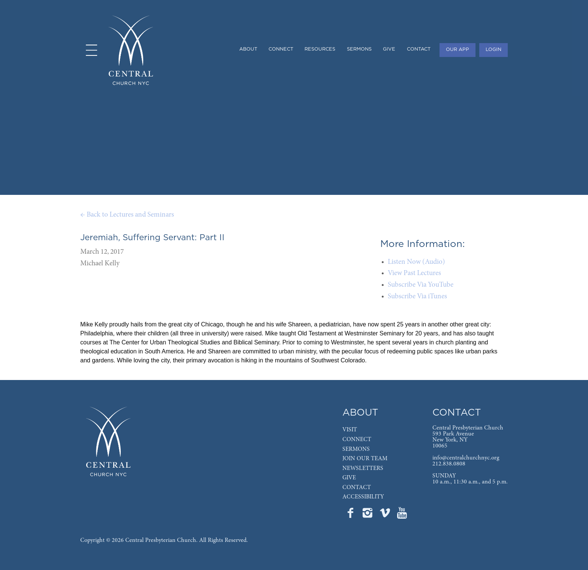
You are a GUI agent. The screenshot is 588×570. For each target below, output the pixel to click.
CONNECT (356, 440)
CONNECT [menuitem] (280, 49)
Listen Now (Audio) (416, 262)
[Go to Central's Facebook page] (351, 515)
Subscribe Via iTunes (417, 296)
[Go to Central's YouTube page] (402, 515)
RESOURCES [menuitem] (319, 49)
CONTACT (356, 488)
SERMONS (356, 449)
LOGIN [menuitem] (493, 49)
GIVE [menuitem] (389, 49)
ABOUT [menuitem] (248, 49)
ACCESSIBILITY (363, 497)
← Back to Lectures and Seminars (127, 214)
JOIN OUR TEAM (364, 459)
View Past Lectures (414, 273)
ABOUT (360, 412)
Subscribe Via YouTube (420, 285)
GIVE (349, 478)
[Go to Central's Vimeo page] (385, 515)
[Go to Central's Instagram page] (368, 515)
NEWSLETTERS (362, 468)
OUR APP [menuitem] (457, 49)
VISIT (349, 430)
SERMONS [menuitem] (359, 49)
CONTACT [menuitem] (418, 49)
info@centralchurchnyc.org (465, 458)
